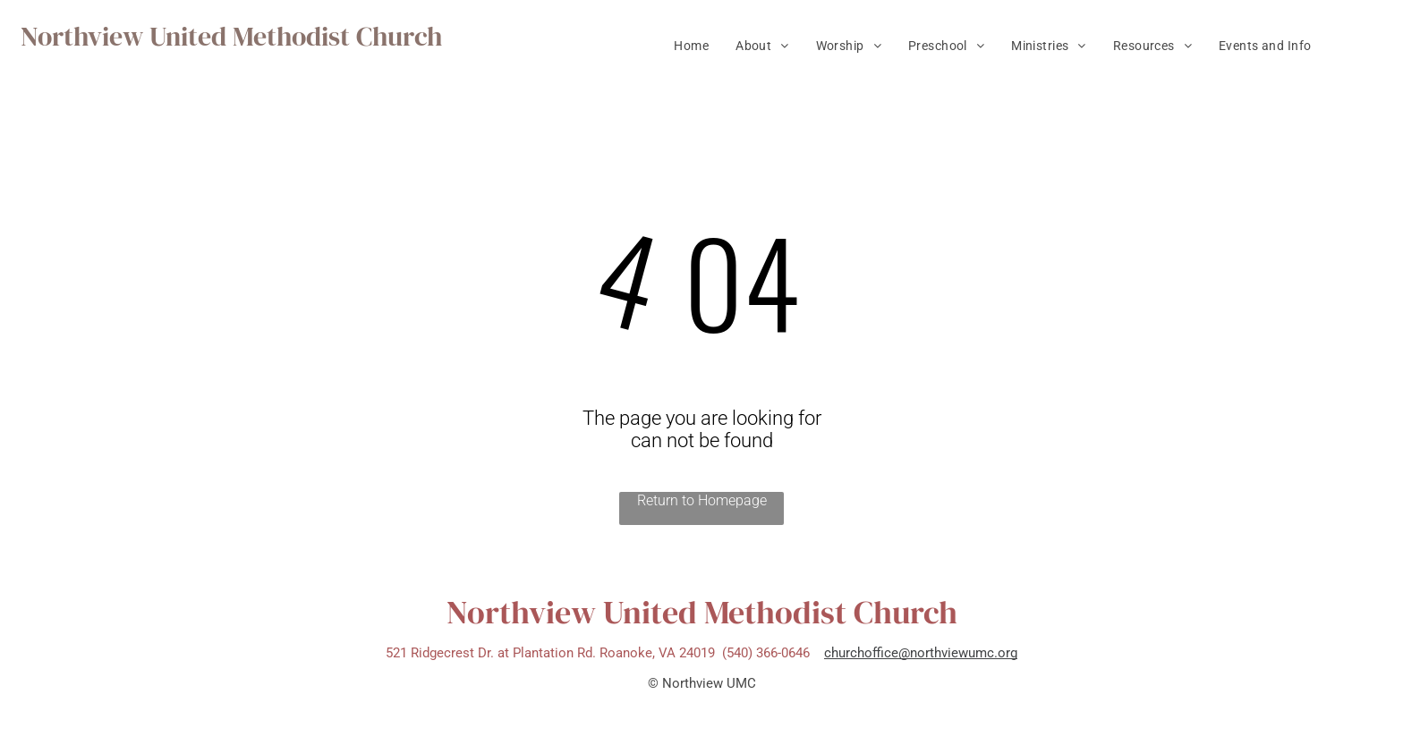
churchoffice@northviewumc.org (920, 653)
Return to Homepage (702, 500)
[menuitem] (691, 45)
